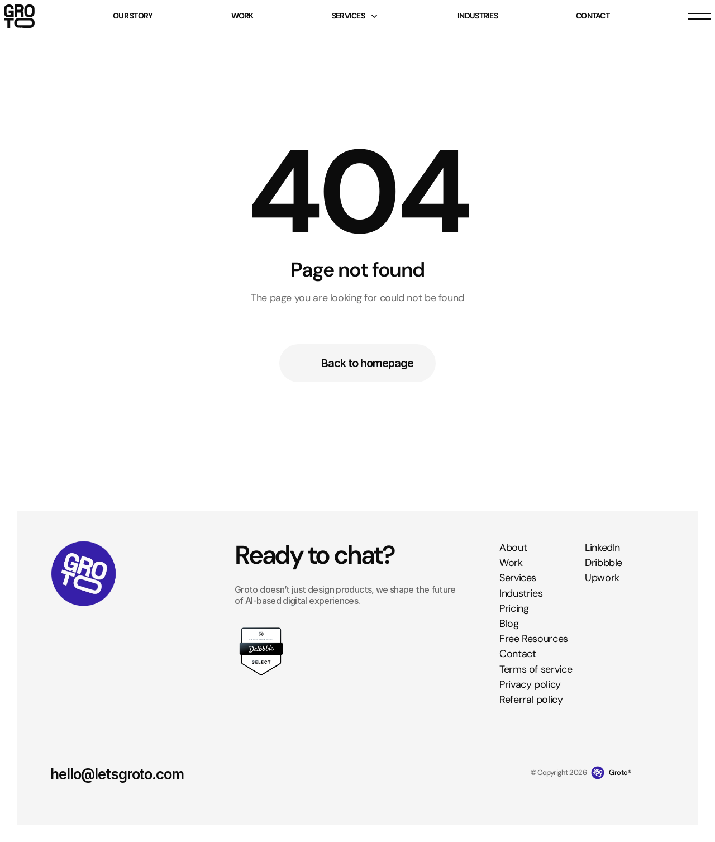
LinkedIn (602, 547)
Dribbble (603, 562)
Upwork (602, 577)
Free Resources (533, 638)
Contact (517, 653)
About (513, 547)
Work (511, 562)
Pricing (513, 608)
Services (517, 577)
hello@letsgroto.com (117, 774)
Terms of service (535, 668)
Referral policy (531, 699)
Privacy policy (530, 684)
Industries (520, 593)
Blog (509, 623)
